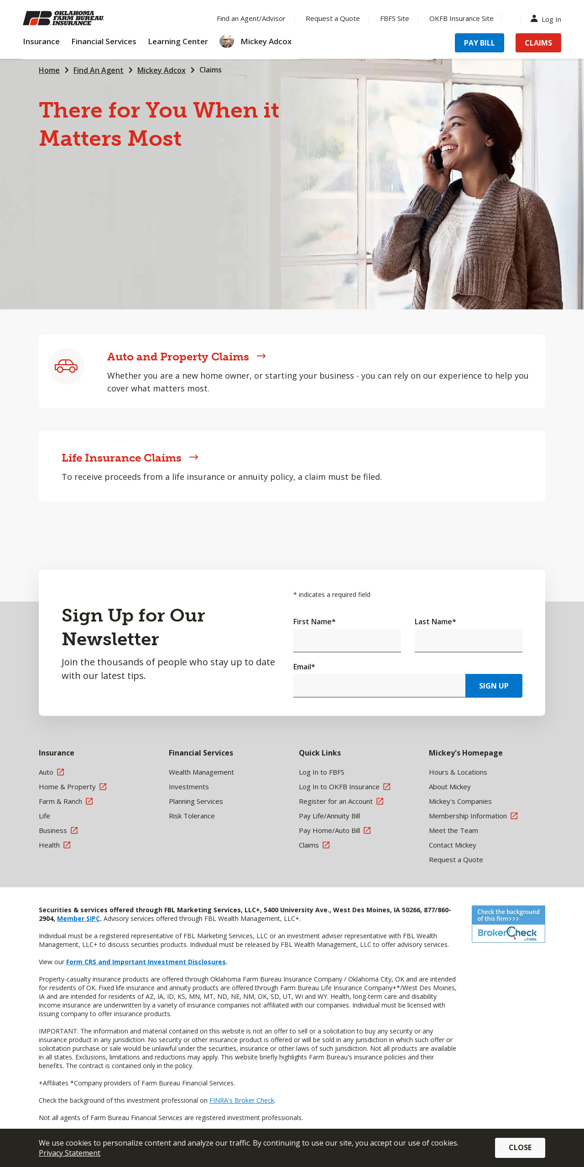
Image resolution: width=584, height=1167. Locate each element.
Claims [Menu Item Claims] (538, 43)
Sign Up (494, 686)
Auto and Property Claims (186, 356)
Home (49, 70)
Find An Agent (98, 70)
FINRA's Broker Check (241, 1100)
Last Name (435, 622)
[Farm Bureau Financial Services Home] (82, 18)
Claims (210, 70)
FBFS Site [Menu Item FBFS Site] (394, 18)
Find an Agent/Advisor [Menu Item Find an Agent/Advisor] (251, 18)
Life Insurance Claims (130, 457)
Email (304, 667)
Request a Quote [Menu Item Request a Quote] (333, 18)
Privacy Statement (69, 1153)
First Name (314, 622)
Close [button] (520, 1147)
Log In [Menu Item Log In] (548, 18)
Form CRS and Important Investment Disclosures (146, 961)
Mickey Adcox (161, 70)
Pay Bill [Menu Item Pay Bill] (479, 43)
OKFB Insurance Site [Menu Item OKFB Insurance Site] (461, 18)
